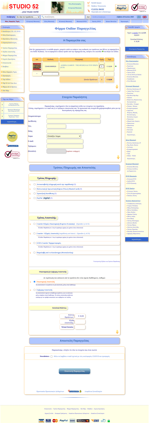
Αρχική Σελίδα (49, 413)
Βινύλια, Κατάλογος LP (134, 89)
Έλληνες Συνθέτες (132, 169)
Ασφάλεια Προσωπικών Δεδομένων (79, 413)
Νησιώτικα (130, 119)
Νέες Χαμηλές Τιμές (12, 21)
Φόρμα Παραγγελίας (10, 55)
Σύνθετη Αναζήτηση (99, 17)
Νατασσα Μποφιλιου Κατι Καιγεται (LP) (14, 110)
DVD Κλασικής (131, 183)
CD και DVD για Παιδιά (134, 74)
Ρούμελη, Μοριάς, (132, 112)
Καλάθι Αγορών (96, 3)
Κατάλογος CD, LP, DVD (11, 31)
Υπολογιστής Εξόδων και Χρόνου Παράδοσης (106, 261)
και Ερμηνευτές (131, 171)
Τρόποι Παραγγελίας (10, 48)
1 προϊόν (135, 33)
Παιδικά (129, 97)
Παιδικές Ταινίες (132, 195)
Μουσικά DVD (131, 70)
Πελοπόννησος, (131, 115)
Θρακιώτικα (130, 123)
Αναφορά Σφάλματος (61, 413)
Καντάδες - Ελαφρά (133, 104)
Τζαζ (128, 153)
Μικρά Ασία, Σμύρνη (133, 121)
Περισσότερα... (131, 135)
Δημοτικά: (130, 110)
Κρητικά (129, 132)
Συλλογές (130, 147)
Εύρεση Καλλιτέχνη (9, 43)
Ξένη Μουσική (131, 81)
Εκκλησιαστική (131, 102)
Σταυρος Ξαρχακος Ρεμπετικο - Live (13, 116)
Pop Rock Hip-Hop (132, 95)
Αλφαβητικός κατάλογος (134, 203)
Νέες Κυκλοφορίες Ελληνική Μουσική (74, 6)
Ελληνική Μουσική (132, 64)
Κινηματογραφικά (132, 108)
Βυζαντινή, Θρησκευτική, (134, 100)
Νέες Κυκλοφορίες (9, 35)
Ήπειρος (129, 127)
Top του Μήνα (8, 99)
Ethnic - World (131, 156)
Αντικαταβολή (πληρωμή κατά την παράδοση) (55, 184)
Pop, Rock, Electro (132, 145)
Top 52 (10, 83)
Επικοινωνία (102, 6)
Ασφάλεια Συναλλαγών (97, 413)
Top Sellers (6, 79)
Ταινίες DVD (131, 72)
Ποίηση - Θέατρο (132, 106)
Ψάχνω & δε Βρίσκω (10, 87)
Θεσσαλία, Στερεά (132, 117)
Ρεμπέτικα (130, 66)
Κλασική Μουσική (132, 77)
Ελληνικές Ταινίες (132, 191)
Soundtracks (130, 79)
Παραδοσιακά (131, 68)
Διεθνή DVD (131, 181)
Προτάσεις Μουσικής (10, 39)
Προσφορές (125, 21)
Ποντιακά (130, 130)
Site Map (6, 91)
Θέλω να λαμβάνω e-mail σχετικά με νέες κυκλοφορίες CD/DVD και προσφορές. (82, 356)
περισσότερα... (12, 122)
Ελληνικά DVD (131, 179)
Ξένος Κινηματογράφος (134, 193)
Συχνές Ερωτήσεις (9, 59)
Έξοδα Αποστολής (9, 52)
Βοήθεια (94, 6)
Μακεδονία (130, 125)
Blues (129, 151)
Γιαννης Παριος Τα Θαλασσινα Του (13, 104)
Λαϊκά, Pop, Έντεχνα (133, 91)
